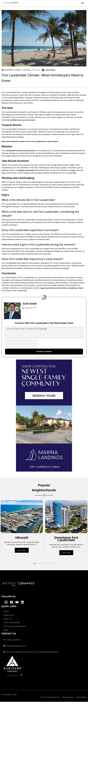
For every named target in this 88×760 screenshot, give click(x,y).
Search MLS (9, 615)
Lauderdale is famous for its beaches (20, 151)
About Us (8, 619)
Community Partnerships (15, 626)
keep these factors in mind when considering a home (61, 288)
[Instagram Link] (6, 602)
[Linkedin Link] (22, 602)
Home (6, 611)
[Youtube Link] (16, 602)
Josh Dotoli (50, 70)
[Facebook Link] (11, 602)
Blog (6, 630)
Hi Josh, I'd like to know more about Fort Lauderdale (44, 332)
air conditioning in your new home (21, 120)
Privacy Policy (68, 697)
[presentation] (21, 343)
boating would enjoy (26, 170)
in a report (71, 170)
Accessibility (81, 697)
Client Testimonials (12, 623)
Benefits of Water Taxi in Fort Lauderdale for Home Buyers (34, 141)
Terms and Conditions (50, 697)
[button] (32, 563)
